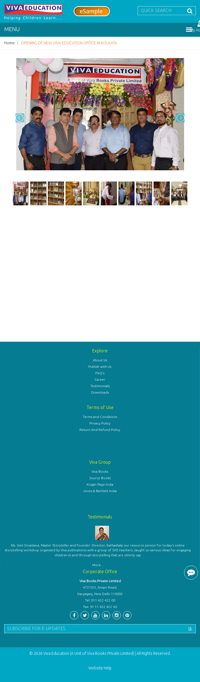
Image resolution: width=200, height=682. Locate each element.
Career (100, 379)
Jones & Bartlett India (100, 491)
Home (9, 43)
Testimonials (100, 386)
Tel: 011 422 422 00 (100, 600)
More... (97, 565)
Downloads (100, 392)
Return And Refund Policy (99, 429)
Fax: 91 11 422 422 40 (100, 606)
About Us (100, 360)
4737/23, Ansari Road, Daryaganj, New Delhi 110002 (100, 590)
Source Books (100, 478)
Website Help (100, 668)
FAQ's (99, 373)
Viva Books (99, 471)
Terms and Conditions (100, 417)
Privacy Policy (100, 423)
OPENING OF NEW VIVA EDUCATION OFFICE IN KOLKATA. (69, 43)
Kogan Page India (100, 484)
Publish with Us (99, 366)
